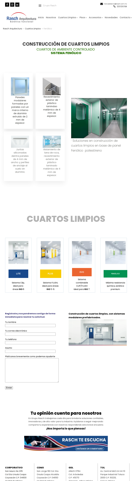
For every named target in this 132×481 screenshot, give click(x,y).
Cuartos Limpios (68, 17)
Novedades (111, 17)
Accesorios (96, 17)
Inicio (41, 17)
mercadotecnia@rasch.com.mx (115, 4)
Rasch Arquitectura (12, 28)
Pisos (83, 17)
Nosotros (51, 17)
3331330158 (122, 6)
